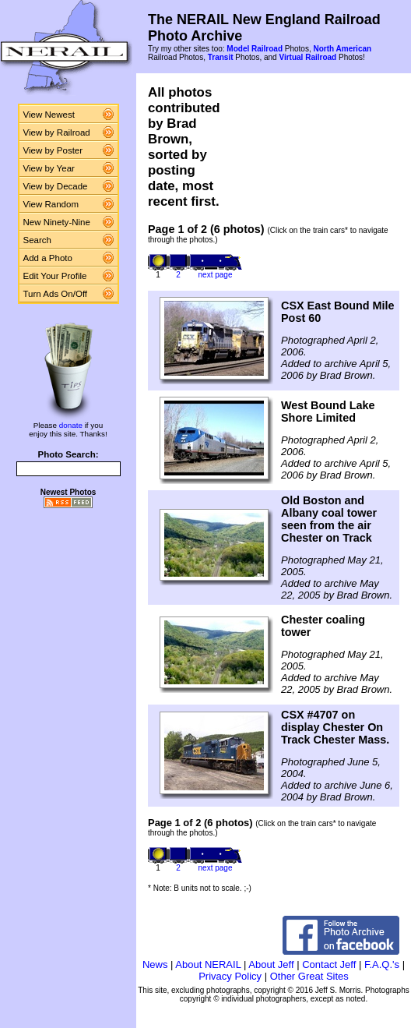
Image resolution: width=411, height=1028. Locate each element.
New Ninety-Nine (56, 222)
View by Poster (53, 150)
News (155, 964)
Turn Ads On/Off (55, 294)
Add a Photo (47, 258)
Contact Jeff (329, 964)
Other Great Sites (309, 976)
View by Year (49, 168)
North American (342, 48)
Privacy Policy (230, 976)
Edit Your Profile (55, 276)
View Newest (49, 114)
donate (71, 425)
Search (37, 240)
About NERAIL (208, 964)
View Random (51, 204)
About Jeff (270, 964)
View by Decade (55, 186)
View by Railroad (56, 132)
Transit (221, 57)
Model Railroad (255, 48)
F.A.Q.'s (381, 964)
